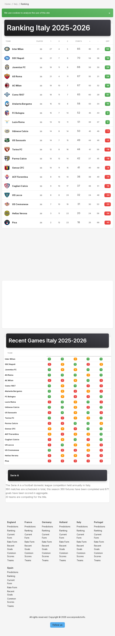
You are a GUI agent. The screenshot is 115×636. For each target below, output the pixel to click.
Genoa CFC (18, 167)
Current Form (11, 536)
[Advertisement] (57, 254)
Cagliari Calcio (20, 186)
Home (8, 4)
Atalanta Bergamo (22, 104)
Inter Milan (18, 49)
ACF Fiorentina (20, 177)
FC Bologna (18, 113)
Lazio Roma (18, 122)
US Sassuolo (19, 140)
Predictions (12, 526)
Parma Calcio (19, 158)
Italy (16, 4)
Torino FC (17, 149)
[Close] (109, 12)
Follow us (57, 625)
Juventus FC (19, 67)
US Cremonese (20, 204)
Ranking (11, 530)
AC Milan (17, 85)
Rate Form (12, 542)
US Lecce (17, 195)
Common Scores (11, 555)
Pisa (14, 222)
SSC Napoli (18, 58)
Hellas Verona (19, 213)
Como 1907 (18, 94)
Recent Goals (10, 547)
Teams (10, 560)
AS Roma (17, 76)
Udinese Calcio (20, 131)
